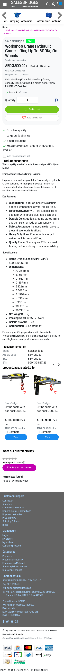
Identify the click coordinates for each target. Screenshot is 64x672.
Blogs (5, 524)
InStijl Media (17, 634)
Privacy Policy (9, 518)
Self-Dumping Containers (17, 17)
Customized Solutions (13, 507)
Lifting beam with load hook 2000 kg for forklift (15, 409)
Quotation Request (12, 570)
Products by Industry (12, 559)
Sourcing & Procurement (14, 566)
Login (5, 535)
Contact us (8, 500)
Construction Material (13, 563)
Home (5, 27)
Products (7, 556)
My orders (7, 538)
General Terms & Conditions (16, 511)
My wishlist (8, 542)
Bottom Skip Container (49, 17)
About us (7, 504)
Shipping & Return (11, 521)
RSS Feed (48, 638)
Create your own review (16, 60)
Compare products (11, 545)
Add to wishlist (32, 118)
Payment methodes (12, 514)
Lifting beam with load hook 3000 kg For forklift (47, 409)
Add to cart (32, 110)
